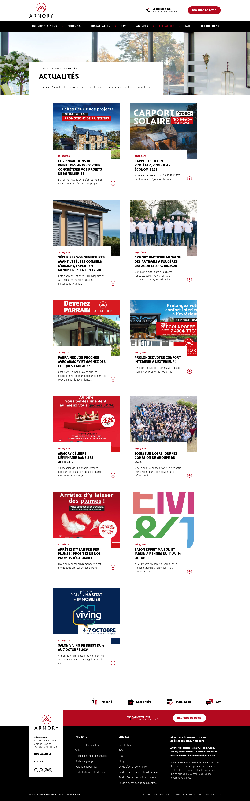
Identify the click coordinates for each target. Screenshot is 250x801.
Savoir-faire (143, 702)
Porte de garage (84, 761)
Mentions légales (194, 795)
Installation (183, 702)
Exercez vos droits (178, 795)
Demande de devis (204, 10)
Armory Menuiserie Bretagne (41, 10)
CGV (143, 795)
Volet (78, 750)
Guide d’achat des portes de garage (138, 772)
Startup (76, 795)
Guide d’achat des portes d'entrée (138, 782)
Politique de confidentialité (158, 795)
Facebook (36, 770)
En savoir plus (86, 147)
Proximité (105, 702)
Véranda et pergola (86, 766)
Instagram (46, 770)
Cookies (206, 795)
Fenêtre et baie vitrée (87, 745)
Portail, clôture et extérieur (90, 772)
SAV (218, 702)
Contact (38, 761)
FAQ (121, 755)
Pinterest (50, 770)
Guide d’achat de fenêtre (133, 766)
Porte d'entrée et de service (91, 755)
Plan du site (216, 795)
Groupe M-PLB (50, 795)
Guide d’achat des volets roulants (137, 777)
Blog (121, 761)
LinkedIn (41, 770)
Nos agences (43, 754)
